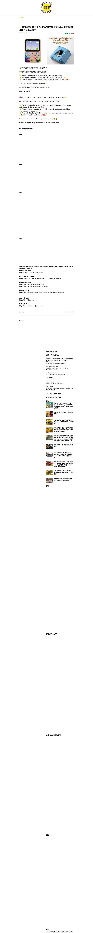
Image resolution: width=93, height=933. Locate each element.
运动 (76, 741)
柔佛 (79, 688)
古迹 (83, 627)
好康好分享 (74, 635)
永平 (70, 734)
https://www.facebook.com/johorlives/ (14, 282)
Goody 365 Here (76, 764)
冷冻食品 (84, 660)
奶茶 (88, 678)
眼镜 (72, 729)
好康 (69, 635)
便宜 (65, 609)
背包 (77, 607)
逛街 (76, 629)
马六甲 (70, 668)
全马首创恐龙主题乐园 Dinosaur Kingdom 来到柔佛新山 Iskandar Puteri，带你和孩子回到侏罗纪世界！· (80, 128)
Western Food (67, 784)
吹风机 (65, 617)
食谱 (68, 701)
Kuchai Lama (81, 769)
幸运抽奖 (79, 723)
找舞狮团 (78, 746)
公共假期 (73, 627)
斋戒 (76, 744)
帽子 (65, 670)
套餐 (87, 706)
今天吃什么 (66, 650)
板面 (84, 604)
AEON (72, 756)
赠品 (89, 741)
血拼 (65, 729)
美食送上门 (77, 673)
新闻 (14, 17)
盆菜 (80, 683)
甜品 (68, 708)
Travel (79, 782)
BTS (76, 756)
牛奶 (81, 680)
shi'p (75, 779)
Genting (75, 762)
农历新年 (86, 680)
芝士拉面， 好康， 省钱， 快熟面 (75, 749)
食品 (65, 701)
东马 (82, 619)
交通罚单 (86, 645)
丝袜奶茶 (73, 703)
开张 (70, 655)
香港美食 (81, 713)
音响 (72, 731)
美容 (72, 670)
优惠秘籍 (77, 736)
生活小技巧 (75, 693)
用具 (73, 734)
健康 (78, 645)
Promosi (83, 774)
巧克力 (76, 685)
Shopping (80, 779)
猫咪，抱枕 (84, 668)
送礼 (78, 703)
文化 (75, 711)
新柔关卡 (65, 721)
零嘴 (80, 662)
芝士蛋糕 (65, 749)
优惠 (18, 17)
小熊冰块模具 (83, 716)
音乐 (68, 731)
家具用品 (70, 645)
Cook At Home (67, 759)
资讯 (9, 17)
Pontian (77, 774)
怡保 (86, 729)
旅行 (87, 662)
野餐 (79, 729)
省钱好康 (74, 695)
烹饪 (83, 683)
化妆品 (65, 640)
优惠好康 (81, 734)
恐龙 (81, 655)
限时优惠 (76, 713)
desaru (74, 759)
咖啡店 (65, 652)
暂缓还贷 (80, 741)
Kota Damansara (71, 769)
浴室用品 (80, 739)
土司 (75, 708)
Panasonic (66, 774)
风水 (65, 624)
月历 (65, 741)
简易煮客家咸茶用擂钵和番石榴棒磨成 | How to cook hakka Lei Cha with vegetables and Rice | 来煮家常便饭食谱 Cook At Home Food (80, 111)
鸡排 (83, 640)
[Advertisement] (30, 146)
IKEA (83, 767)
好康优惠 (85, 635)
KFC (65, 769)
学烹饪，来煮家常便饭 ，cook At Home (72, 726)
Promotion (67, 777)
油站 (68, 739)
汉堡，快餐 (82, 632)
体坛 (47, 17)
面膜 (65, 678)
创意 (88, 614)
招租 (69, 746)
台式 (85, 703)
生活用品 (80, 693)
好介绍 (65, 635)
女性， (72, 683)
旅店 (83, 662)
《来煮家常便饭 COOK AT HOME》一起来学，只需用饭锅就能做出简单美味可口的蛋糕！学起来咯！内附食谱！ (46, 860)
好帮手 (87, 632)
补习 (69, 612)
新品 (87, 718)
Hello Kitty (66, 767)
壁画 (84, 607)
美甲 (68, 670)
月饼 (88, 739)
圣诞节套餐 (79, 698)
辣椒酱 (77, 657)
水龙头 (68, 703)
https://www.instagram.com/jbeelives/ (14, 270)
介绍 (84, 647)
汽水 (72, 685)
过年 (80, 629)
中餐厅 (65, 751)
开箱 (81, 652)
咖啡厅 (74, 652)
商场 (85, 690)
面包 (86, 675)
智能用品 (85, 749)
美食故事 (84, 670)
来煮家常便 (83, 657)
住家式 (86, 751)
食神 (72, 701)
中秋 (73, 751)
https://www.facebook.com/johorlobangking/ (17, 284)
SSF (64, 782)
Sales (65, 779)
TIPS (75, 782)
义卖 (65, 731)
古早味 (65, 629)
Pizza (72, 774)
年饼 (65, 680)
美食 (23, 17)
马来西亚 (65, 668)
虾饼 (65, 713)
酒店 (84, 650)
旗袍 (65, 685)
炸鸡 (68, 744)
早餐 (85, 741)
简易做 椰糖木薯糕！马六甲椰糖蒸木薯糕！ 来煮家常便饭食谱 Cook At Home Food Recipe (80, 102)
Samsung (70, 779)
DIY (78, 759)
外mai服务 (87, 708)
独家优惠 (87, 619)
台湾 (89, 703)
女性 (68, 683)
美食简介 (72, 673)
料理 (73, 662)
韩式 (73, 632)
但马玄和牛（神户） (79, 617)
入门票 (74, 690)
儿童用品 (78, 622)
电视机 (68, 619)
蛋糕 (86, 617)
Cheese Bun (81, 756)
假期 (74, 645)
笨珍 (81, 607)
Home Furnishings (75, 767)
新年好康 (82, 718)
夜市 (82, 729)
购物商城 (79, 627)
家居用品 (84, 642)
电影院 (73, 619)
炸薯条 (72, 744)
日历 (75, 688)
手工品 (79, 701)
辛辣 (65, 718)
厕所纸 (76, 612)
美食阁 (79, 670)
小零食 (77, 716)
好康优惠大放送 (67, 637)
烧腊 (65, 693)
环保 (69, 640)
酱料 (81, 645)
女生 (65, 683)
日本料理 (65, 688)
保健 (73, 607)
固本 (69, 629)
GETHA (80, 762)
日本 (86, 685)
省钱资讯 (87, 695)
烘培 (76, 637)
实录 (88, 698)
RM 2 (79, 777)
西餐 (86, 711)
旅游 (28, 17)
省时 (70, 698)
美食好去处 (66, 673)
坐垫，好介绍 (66, 756)
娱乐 (51, 17)
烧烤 (89, 690)
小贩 (69, 716)
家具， (65, 645)
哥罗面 (87, 624)
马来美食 (84, 665)
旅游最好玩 (69, 665)
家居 (38, 17)
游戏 (6, 309)
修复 (84, 723)
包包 (65, 607)
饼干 (86, 609)
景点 (77, 650)
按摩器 (80, 604)
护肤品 (88, 637)
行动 (65, 723)
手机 (83, 701)
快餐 (89, 655)
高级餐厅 (79, 624)
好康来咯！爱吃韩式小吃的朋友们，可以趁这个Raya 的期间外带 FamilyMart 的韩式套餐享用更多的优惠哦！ (80, 78)
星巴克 (86, 721)
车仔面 (68, 614)
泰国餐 (72, 706)
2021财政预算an (70, 604)
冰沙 (82, 609)
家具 (88, 642)
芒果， (79, 668)
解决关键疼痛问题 (78, 647)
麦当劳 (75, 668)
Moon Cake (84, 772)
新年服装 (77, 718)
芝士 (86, 746)
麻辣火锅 (75, 665)
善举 (81, 690)
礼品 (65, 662)
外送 (82, 708)
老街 (72, 660)
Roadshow (84, 777)
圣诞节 (74, 698)
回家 (73, 640)
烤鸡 (73, 655)
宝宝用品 (69, 607)
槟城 (68, 609)
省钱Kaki (66, 698)
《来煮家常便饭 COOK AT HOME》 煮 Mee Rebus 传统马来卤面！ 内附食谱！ (80, 145)
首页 (5, 17)
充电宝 (73, 614)
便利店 (88, 607)
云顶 (68, 741)
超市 (84, 612)
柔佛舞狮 (65, 690)
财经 (42, 17)
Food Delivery (67, 762)
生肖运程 (65, 695)
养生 (75, 729)
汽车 (68, 685)
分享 (82, 622)
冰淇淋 (78, 609)
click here (12, 126)
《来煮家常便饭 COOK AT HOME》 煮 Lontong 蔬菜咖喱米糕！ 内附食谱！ (81, 94)
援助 (84, 739)
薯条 (87, 701)
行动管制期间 (70, 723)
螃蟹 (76, 683)
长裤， (65, 746)
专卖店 (68, 754)
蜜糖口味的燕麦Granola (69, 675)
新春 (68, 718)
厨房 (81, 614)
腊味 (73, 657)
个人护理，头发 (67, 627)
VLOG (84, 782)
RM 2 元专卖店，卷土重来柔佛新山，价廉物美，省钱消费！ (80, 152)
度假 (69, 622)
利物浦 (68, 662)
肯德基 (77, 655)
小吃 (86, 713)
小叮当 (65, 716)
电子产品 (78, 619)
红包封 (80, 637)
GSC (82, 764)
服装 (68, 624)
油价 (86, 736)
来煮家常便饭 (66, 660)
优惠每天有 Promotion (69, 736)
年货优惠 (73, 680)
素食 (81, 703)
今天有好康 (72, 650)
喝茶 (73, 637)
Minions (77, 772)
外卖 (79, 708)
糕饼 (83, 624)
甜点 (65, 708)
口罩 (85, 655)
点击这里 (10, 89)
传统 (84, 614)
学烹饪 (88, 723)
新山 (70, 721)
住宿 (65, 754)
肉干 (70, 690)
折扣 (82, 746)
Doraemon (84, 759)
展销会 (32, 17)
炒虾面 (88, 612)
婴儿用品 (65, 734)
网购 (72, 711)
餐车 (73, 612)
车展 (65, 614)
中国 (69, 751)
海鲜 (83, 629)
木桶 (84, 678)
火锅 (80, 640)
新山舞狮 (74, 721)
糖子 (83, 706)
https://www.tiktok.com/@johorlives (14, 303)
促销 (73, 617)
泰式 (76, 706)
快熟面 (69, 657)
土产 (72, 708)
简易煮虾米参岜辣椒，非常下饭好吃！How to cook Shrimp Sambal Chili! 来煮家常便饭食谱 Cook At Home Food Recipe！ (80, 137)
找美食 (73, 746)
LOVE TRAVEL (67, 772)
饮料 (79, 731)
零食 (76, 662)
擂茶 (80, 660)
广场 (73, 629)
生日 (85, 693)
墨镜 (81, 678)
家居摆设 (79, 642)
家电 (71, 642)
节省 (72, 647)
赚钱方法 (80, 754)
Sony (86, 779)
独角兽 (65, 622)
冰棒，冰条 (73, 609)
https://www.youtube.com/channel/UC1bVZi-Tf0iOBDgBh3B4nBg (23, 276)
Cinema (87, 756)
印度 (82, 731)
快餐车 (65, 657)
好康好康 (79, 635)
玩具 (65, 711)
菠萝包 (65, 612)
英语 (86, 731)
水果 (65, 703)
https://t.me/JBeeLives (9, 297)
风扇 (86, 622)
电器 (65, 619)
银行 (75, 731)
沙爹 (78, 690)
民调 (68, 678)
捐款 (88, 650)
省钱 (70, 695)
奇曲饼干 (88, 683)
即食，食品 (66, 642)
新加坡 (72, 718)
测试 (81, 612)
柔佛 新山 (83, 688)
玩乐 (68, 711)
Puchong (73, 777)
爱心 (76, 604)
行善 (75, 723)
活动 (76, 640)
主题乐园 (81, 751)
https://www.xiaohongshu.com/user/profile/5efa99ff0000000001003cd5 (24, 290)
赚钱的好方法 (74, 754)
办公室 (88, 604)
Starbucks (69, 782)
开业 (85, 652)
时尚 (84, 698)
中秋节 (76, 751)
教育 (65, 647)
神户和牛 (69, 693)
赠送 (65, 744)
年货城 (68, 680)
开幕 (78, 652)
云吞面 (72, 741)
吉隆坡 (87, 640)
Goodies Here (67, 764)
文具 (79, 711)
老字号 (75, 660)
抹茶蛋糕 (76, 678)
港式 (74, 624)
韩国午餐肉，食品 (67, 632)
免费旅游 (81, 675)
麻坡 (80, 665)
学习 (83, 726)
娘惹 (78, 680)
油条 (65, 739)
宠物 (77, 614)
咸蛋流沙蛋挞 (70, 713)
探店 (80, 706)
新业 (82, 721)
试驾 (75, 701)
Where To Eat (76, 784)
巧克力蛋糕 (81, 685)
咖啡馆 (69, 652)
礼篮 (88, 660)
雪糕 (87, 726)
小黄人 (73, 716)
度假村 (73, 622)
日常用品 (71, 688)
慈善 (69, 617)
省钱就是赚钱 (80, 695)
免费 (77, 675)
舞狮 (82, 711)
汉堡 (77, 632)
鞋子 (88, 716)
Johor (87, 767)
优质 (82, 736)
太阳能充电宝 (66, 706)
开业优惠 (65, 655)
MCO (73, 772)
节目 (68, 647)
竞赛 (80, 650)
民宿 (72, 678)
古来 (87, 627)
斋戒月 (80, 744)
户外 (84, 637)
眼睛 (68, 729)
